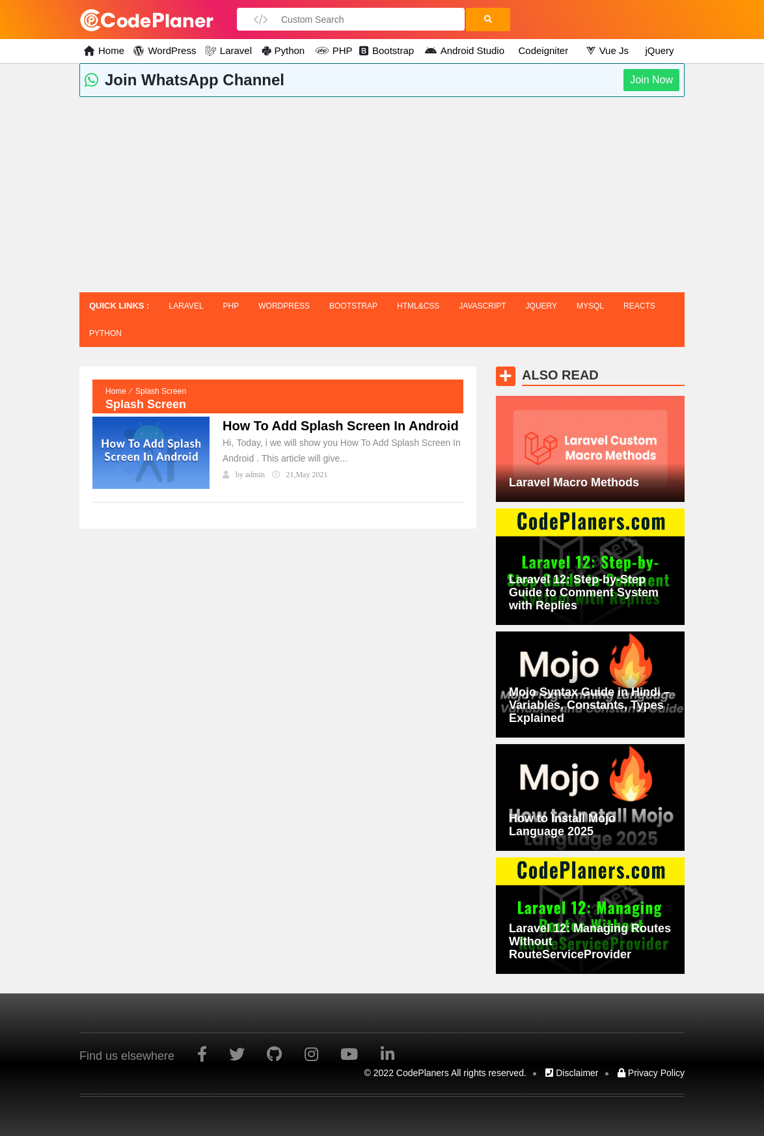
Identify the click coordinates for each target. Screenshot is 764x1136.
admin (255, 474)
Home (110, 50)
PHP (340, 50)
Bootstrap (392, 50)
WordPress (170, 50)
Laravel (234, 50)
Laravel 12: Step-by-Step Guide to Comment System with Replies (584, 592)
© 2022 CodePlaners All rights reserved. (445, 1073)
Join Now (651, 79)
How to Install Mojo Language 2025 (562, 825)
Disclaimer (571, 1073)
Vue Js (613, 50)
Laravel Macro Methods (574, 482)
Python (289, 50)
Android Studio (470, 50)
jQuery (659, 50)
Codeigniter (543, 50)
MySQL (590, 306)
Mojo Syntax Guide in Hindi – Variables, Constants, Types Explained (589, 705)
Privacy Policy (651, 1073)
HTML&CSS (418, 306)
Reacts (639, 306)
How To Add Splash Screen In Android (341, 426)
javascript (482, 306)
